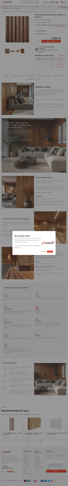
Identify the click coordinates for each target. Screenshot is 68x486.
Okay (50, 251)
